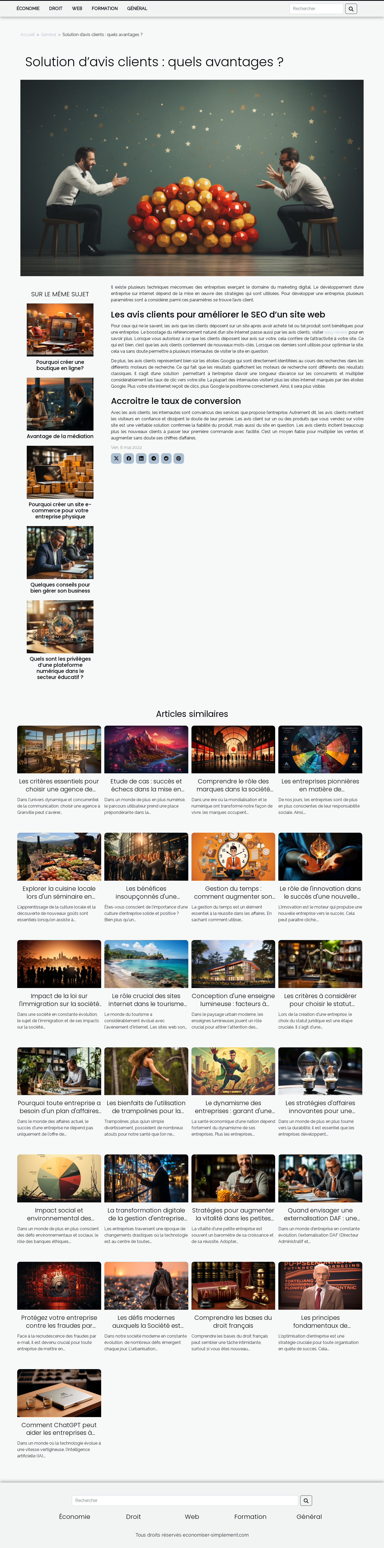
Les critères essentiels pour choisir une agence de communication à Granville (59, 789)
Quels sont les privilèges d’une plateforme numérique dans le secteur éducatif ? (60, 668)
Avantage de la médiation (60, 436)
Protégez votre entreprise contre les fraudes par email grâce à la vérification (59, 1325)
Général (137, 8)
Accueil (27, 34)
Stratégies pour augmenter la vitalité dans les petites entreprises (233, 1218)
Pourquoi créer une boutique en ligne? (60, 365)
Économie (27, 8)
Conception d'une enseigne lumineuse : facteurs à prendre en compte (233, 1004)
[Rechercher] (316, 8)
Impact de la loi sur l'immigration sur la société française (59, 1004)
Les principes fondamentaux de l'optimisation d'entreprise (320, 1325)
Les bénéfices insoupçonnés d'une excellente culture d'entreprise (146, 900)
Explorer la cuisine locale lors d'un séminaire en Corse (59, 896)
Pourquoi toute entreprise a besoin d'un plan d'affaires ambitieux (59, 1111)
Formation (105, 8)
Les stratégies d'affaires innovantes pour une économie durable (320, 1111)
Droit (55, 8)
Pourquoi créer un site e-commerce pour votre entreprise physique (60, 510)
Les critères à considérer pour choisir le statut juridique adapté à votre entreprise (320, 1008)
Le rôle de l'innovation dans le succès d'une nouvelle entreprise (320, 896)
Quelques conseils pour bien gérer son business (60, 587)
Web (77, 8)
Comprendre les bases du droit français (233, 1321)
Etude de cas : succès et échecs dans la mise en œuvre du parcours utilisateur (146, 793)
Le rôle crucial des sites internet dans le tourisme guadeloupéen (146, 1004)
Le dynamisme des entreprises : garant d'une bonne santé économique (233, 1111)
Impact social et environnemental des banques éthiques (59, 1218)
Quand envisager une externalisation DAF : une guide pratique (320, 1218)
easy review (335, 332)
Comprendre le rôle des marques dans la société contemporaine (233, 789)
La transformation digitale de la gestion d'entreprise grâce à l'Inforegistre (146, 1218)
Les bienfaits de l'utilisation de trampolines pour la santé (146, 1111)
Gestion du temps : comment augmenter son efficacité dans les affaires (233, 896)
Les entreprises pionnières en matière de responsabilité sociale (320, 789)
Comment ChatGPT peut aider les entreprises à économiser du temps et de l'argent (59, 1437)
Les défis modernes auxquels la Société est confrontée (146, 1325)
